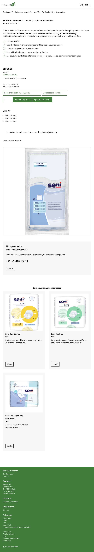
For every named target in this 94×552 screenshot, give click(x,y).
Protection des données (11, 538)
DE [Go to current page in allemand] (81, 4)
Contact (10, 269)
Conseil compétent (11, 546)
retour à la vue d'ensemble (12, 140)
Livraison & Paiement (10, 502)
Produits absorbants (20, 12)
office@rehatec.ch (9, 493)
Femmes (33, 12)
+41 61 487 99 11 (9, 491)
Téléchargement (8, 534)
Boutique (6, 12)
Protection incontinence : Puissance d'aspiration (32, 132)
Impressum (7, 541)
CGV (4, 536)
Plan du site (7, 532)
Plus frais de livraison (10, 75)
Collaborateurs (8, 474)
